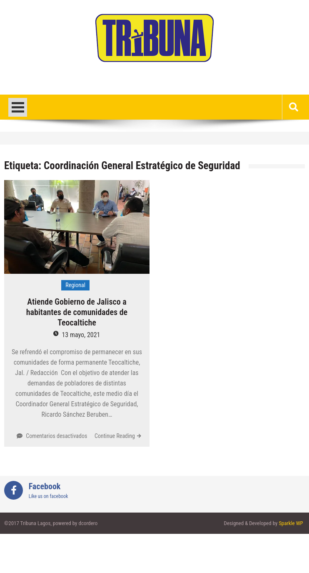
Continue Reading (115, 436)
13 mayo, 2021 (81, 335)
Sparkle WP (291, 523)
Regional (75, 285)
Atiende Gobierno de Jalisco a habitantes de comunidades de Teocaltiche (76, 312)
